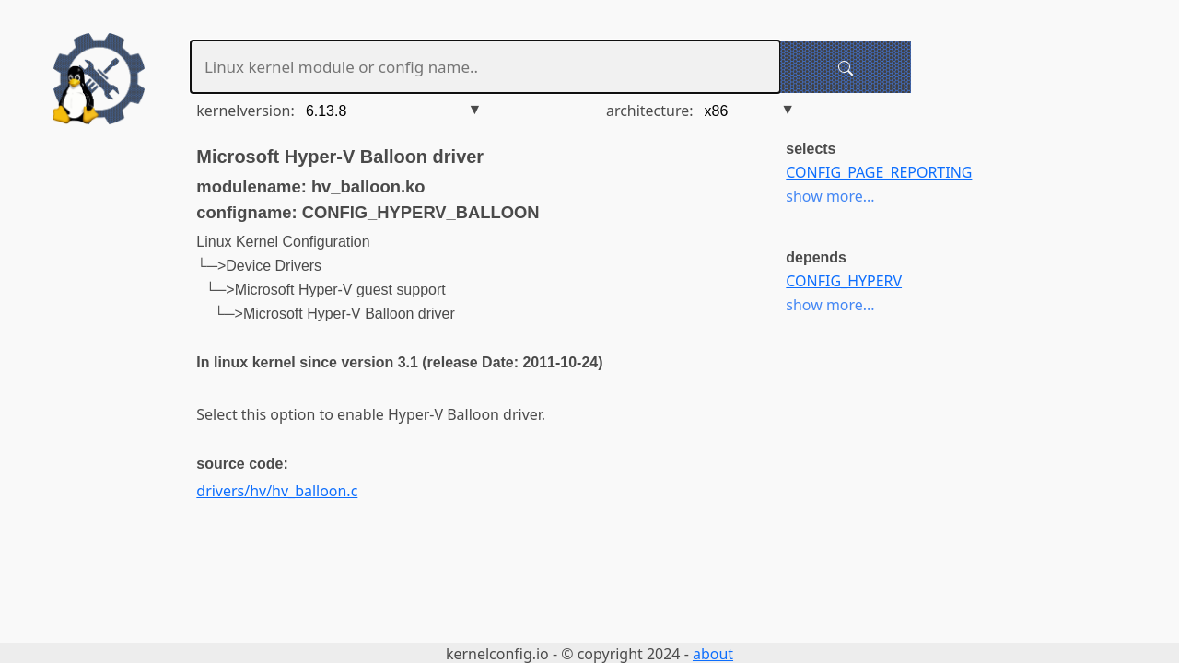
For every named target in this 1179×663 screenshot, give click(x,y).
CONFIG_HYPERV (844, 281)
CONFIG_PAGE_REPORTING (879, 172)
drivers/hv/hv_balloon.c (276, 491)
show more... (830, 196)
